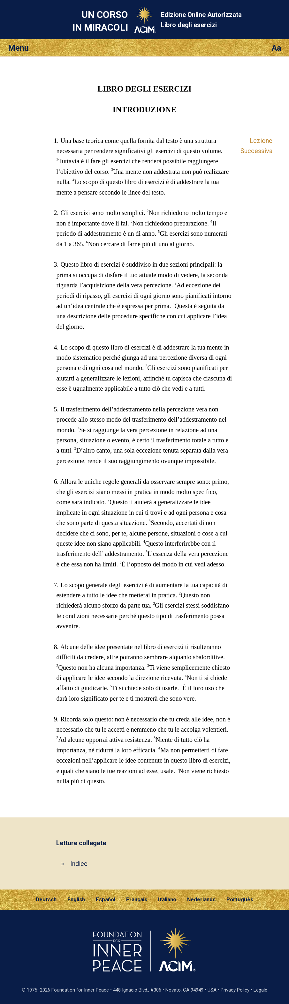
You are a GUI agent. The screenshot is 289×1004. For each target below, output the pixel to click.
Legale (260, 990)
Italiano (167, 899)
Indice (78, 863)
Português (239, 899)
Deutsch (46, 899)
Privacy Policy (235, 990)
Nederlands (201, 899)
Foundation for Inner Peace (80, 990)
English (76, 899)
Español (105, 899)
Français (136, 899)
